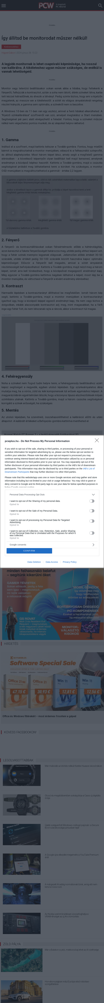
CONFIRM (29, 550)
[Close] (98, 441)
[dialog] (52, 501)
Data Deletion (34, 562)
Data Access (52, 562)
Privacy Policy (69, 562)
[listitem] (52, 494)
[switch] (91, 501)
